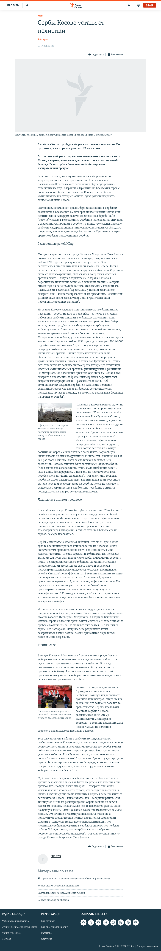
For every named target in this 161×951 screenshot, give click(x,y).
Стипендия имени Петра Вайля (19, 927)
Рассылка (46, 933)
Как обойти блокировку (54, 927)
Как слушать (48, 921)
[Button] (96, 55)
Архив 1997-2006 (11, 933)
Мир (40, 15)
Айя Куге (43, 39)
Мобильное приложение (16, 921)
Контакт (6, 939)
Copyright (46, 939)
